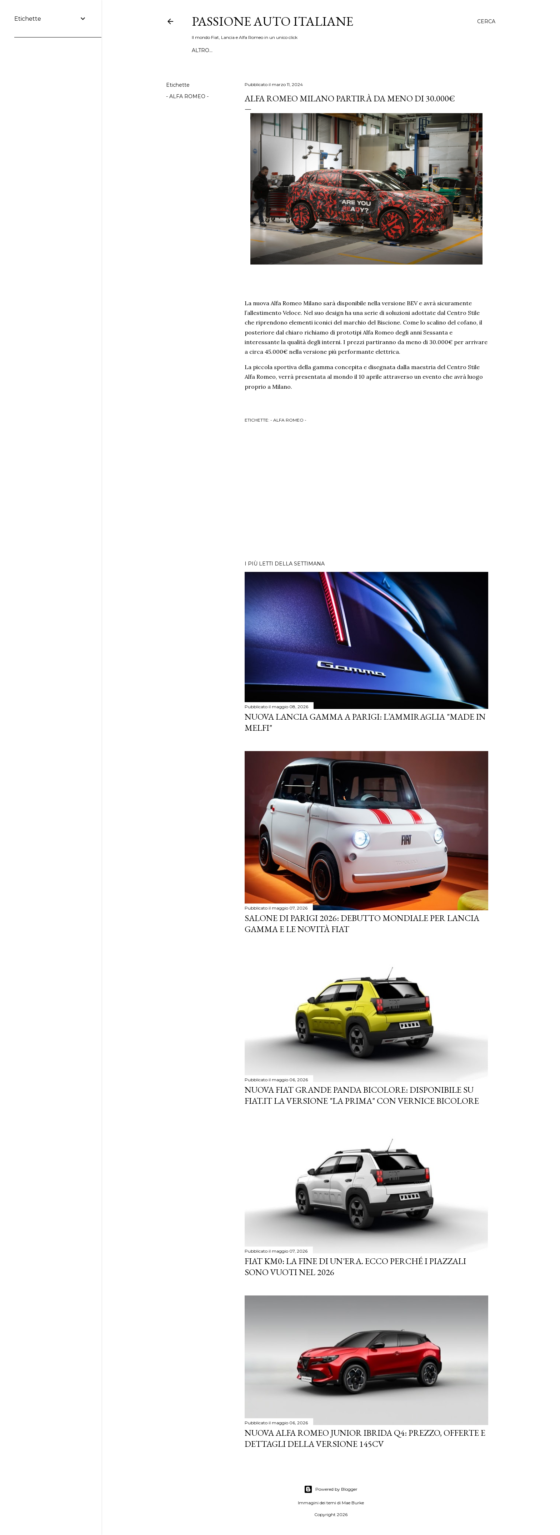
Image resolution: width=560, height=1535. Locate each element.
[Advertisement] (366, 493)
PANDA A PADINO (330, 50)
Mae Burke (353, 1502)
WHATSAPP (207, 50)
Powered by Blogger (331, 1489)
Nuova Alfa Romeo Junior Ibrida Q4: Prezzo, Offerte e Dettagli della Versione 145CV (365, 1438)
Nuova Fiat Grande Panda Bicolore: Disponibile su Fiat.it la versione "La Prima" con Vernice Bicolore (362, 1095)
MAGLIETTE (242, 50)
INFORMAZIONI (282, 50)
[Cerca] (486, 21)
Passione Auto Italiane (272, 21)
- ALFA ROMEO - (187, 96)
